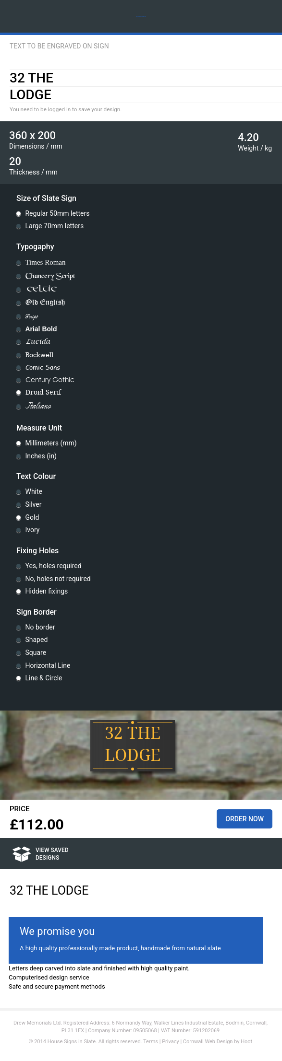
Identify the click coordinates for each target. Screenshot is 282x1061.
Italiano (37, 406)
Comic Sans (42, 367)
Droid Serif (43, 392)
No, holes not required (57, 579)
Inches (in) (41, 456)
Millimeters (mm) (50, 443)
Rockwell (39, 355)
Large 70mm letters (54, 226)
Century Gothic (49, 380)
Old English (45, 302)
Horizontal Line (47, 665)
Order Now (244, 819)
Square (35, 652)
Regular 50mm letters (57, 213)
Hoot (246, 1041)
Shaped (36, 639)
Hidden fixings (46, 591)
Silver (33, 504)
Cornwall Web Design (208, 1041)
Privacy (170, 1041)
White (33, 491)
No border (40, 627)
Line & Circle (43, 678)
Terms (150, 1041)
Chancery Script (50, 276)
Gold (32, 517)
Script (31, 316)
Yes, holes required (53, 566)
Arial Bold (41, 329)
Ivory (32, 530)
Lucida (38, 342)
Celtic (42, 289)
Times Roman (45, 262)
